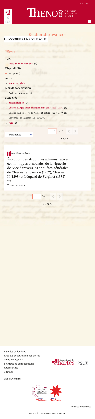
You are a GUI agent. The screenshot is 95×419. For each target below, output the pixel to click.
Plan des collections (15, 351)
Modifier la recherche (27, 39)
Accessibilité (11, 367)
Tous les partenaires (81, 406)
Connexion (85, 3)
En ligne (13, 73)
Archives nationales (18, 93)
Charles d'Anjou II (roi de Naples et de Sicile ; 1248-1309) (36, 112)
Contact (8, 371)
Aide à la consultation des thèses (22, 355)
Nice (11, 122)
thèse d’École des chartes (21, 63)
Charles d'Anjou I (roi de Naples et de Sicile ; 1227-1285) (36, 107)
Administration (16, 102)
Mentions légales (13, 359)
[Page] (52, 131)
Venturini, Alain (17, 83)
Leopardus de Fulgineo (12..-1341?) (26, 117)
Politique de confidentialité (19, 363)
